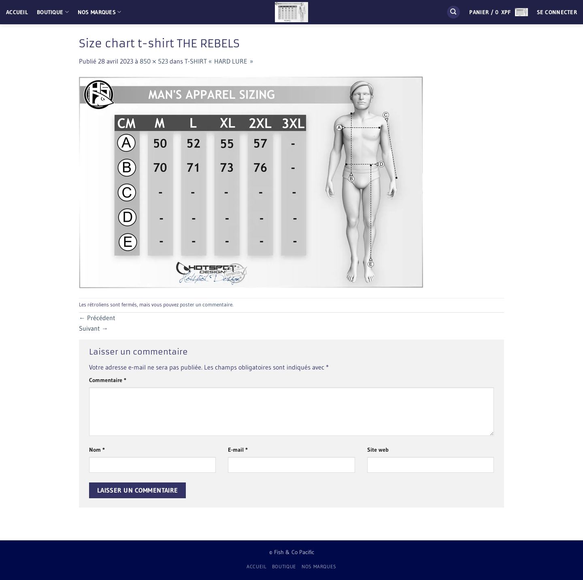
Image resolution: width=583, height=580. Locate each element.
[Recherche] (453, 12)
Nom (97, 449)
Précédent (97, 318)
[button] (498, 12)
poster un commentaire (206, 305)
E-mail (238, 449)
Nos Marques (99, 12)
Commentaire (107, 380)
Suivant (93, 328)
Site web (378, 449)
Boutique (53, 12)
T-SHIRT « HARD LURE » (219, 61)
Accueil (17, 12)
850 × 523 (154, 61)
